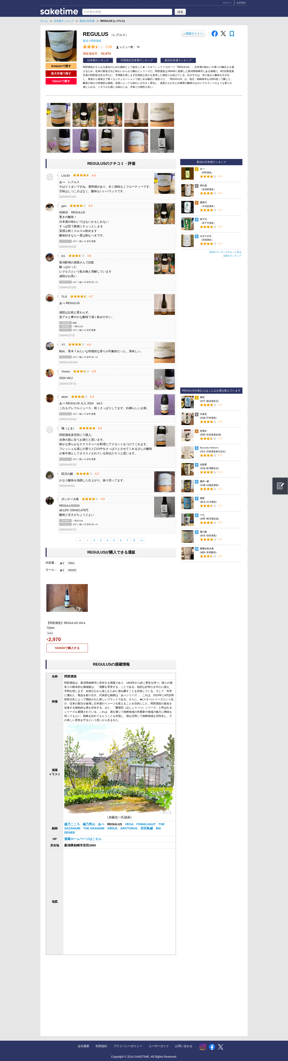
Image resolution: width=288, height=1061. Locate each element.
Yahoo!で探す (61, 81)
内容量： (51, 562)
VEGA (129, 824)
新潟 (86, 40)
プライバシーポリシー (127, 1046)
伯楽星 (203, 464)
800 (158, 828)
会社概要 (83, 1046)
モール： (51, 569)
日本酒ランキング (98, 60)
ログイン (227, 2)
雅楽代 (203, 202)
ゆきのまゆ (205, 236)
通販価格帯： (97, 53)
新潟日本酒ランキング (178, 60)
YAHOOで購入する (67, 648)
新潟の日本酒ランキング (211, 162)
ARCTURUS (129, 828)
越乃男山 (89, 824)
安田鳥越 (147, 828)
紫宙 (202, 397)
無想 (202, 498)
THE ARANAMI (94, 828)
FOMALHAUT (146, 824)
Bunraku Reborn (209, 447)
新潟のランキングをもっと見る (225, 252)
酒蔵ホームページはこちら (83, 839)
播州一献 (204, 481)
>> (141, 540)
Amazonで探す (61, 66)
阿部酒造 (96, 40)
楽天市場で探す (61, 73)
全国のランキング (232, 255)
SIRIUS (112, 828)
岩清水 (203, 431)
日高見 (203, 414)
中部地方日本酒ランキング (137, 60)
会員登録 (241, 2)
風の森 (203, 531)
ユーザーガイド (159, 1046)
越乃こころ (72, 824)
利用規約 (101, 1046)
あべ (101, 824)
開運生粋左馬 (207, 548)
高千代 (203, 219)
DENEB (69, 832)
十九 (202, 515)
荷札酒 (203, 185)
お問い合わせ (183, 1046)
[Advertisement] (79, 991)
